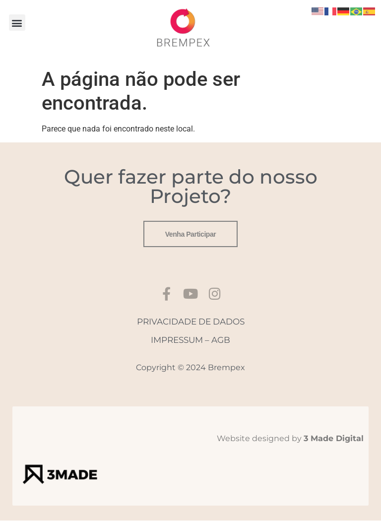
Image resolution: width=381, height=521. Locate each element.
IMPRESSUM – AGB (190, 340)
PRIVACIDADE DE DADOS (191, 322)
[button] (17, 22)
